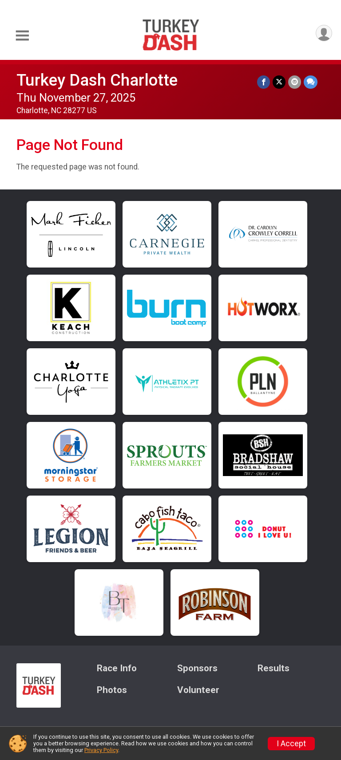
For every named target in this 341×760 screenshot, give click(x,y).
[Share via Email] (294, 81)
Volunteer (198, 690)
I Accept (291, 743)
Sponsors (197, 668)
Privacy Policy (101, 750)
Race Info (117, 668)
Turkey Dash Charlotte (97, 80)
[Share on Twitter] (279, 81)
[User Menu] (324, 33)
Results (273, 668)
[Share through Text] (310, 81)
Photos (112, 690)
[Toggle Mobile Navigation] (22, 36)
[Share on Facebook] (263, 81)
